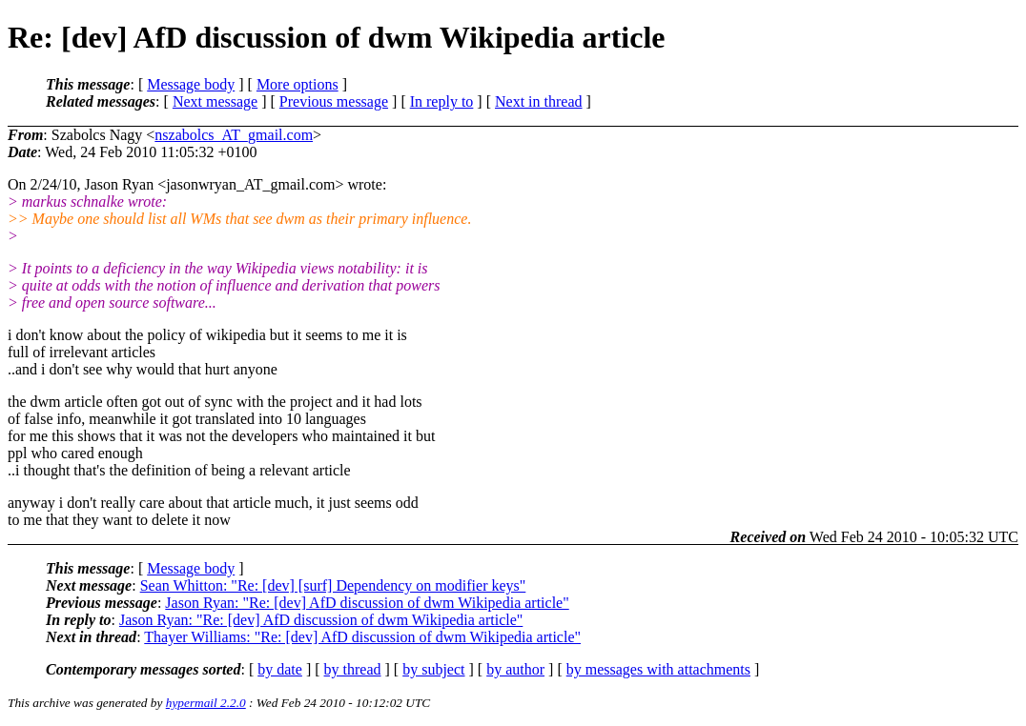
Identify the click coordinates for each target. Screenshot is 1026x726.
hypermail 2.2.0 (206, 703)
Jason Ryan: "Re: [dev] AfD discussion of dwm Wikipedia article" (366, 603)
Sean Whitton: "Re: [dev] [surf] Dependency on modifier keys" (333, 585)
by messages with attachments (658, 669)
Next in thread (539, 101)
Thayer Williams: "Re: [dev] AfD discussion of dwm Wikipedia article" (362, 637)
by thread (352, 669)
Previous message (333, 101)
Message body (191, 84)
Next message (215, 101)
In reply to (442, 101)
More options (297, 84)
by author (515, 669)
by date (279, 669)
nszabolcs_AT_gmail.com (233, 135)
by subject (433, 669)
